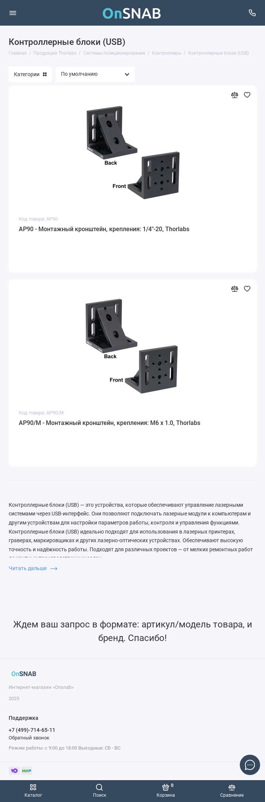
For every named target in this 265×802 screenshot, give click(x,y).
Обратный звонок (29, 738)
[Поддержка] (252, 13)
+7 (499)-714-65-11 (32, 730)
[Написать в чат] (250, 764)
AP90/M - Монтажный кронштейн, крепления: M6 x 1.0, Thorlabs (109, 422)
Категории (30, 74)
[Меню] (13, 13)
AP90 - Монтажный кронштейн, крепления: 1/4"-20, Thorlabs (104, 229)
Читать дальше (33, 568)
